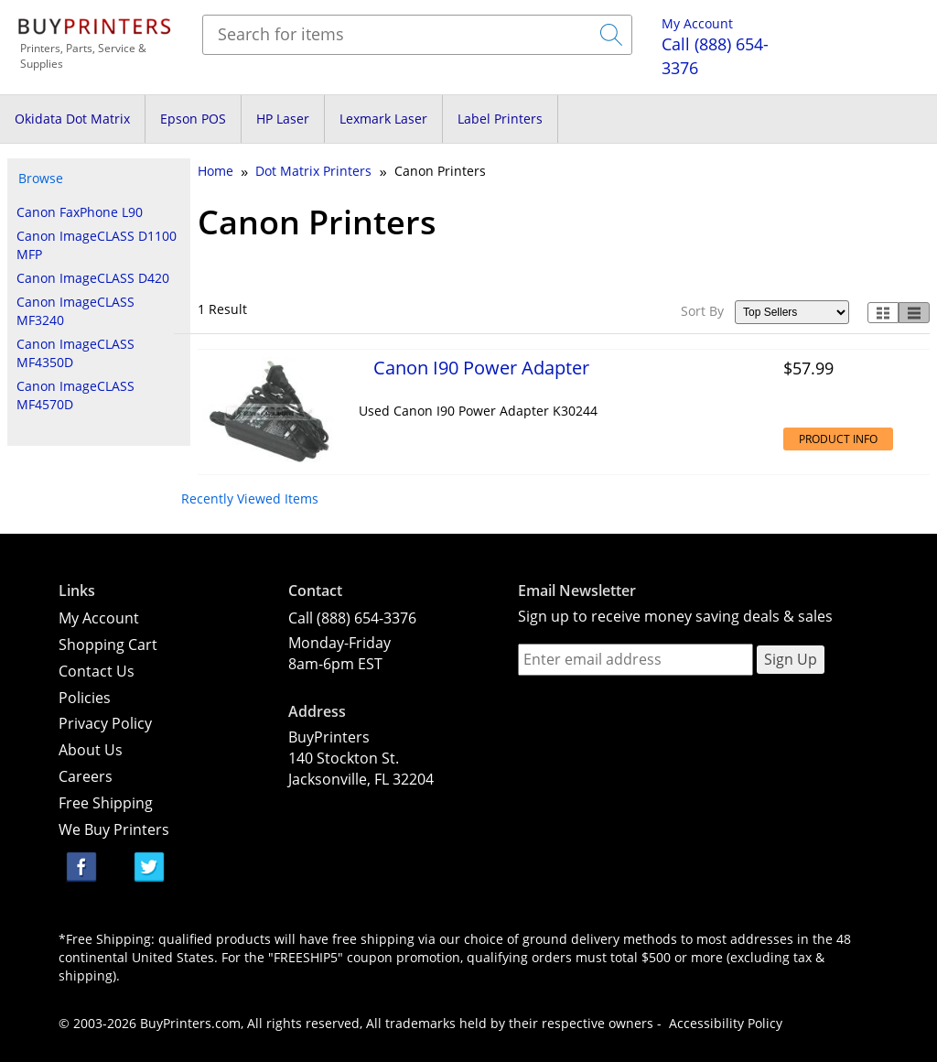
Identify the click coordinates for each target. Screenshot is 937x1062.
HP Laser (282, 118)
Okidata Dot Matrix (72, 118)
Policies (85, 698)
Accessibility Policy (725, 1023)
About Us (91, 750)
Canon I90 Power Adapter (481, 367)
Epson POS (193, 118)
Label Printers (500, 118)
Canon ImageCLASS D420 (92, 278)
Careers (86, 776)
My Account (697, 23)
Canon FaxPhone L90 (79, 212)
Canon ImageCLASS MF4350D (75, 353)
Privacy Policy (105, 723)
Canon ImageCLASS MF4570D (75, 395)
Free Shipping (106, 803)
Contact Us (97, 671)
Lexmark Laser (383, 118)
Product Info (838, 439)
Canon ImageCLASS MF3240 (75, 311)
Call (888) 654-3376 (352, 618)
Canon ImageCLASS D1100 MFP (96, 245)
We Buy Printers (114, 829)
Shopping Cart (108, 644)
